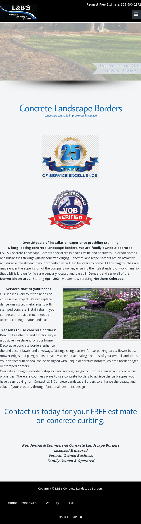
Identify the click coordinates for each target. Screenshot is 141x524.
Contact (69, 503)
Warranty (52, 503)
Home (12, 503)
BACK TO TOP (70, 517)
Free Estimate (31, 503)
